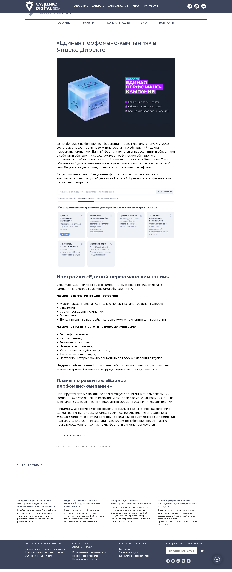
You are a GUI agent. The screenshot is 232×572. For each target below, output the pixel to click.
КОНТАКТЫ (167, 22)
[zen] (189, 564)
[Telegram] (130, 10)
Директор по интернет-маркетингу (45, 552)
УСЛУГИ (89, 22)
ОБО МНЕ (64, 22)
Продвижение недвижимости (89, 555)
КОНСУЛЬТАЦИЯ (118, 22)
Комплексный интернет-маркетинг (45, 555)
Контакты (124, 552)
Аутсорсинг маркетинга (38, 558)
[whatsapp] (173, 564)
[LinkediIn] (144, 10)
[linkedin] (178, 564)
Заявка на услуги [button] (128, 555)
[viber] (183, 564)
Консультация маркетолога (134, 558)
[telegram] (168, 564)
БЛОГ (144, 22)
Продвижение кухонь (84, 562)
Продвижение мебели (85, 558)
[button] (180, 9)
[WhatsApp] (137, 10)
